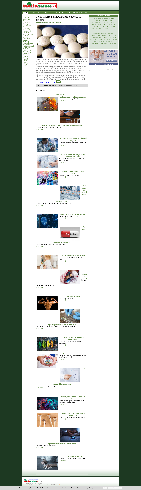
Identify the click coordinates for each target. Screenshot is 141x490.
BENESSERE (33, 13)
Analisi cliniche (28, 18)
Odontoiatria (27, 50)
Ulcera (111, 47)
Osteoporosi (95, 43)
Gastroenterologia (28, 34)
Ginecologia (26, 38)
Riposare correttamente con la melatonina (62, 444)
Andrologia (26, 19)
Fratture (97, 32)
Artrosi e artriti (109, 22)
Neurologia (26, 47)
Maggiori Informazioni (114, 488)
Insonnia (93, 35)
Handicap (26, 41)
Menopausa (99, 39)
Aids (99, 19)
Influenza (111, 34)
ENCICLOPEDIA (78, 13)
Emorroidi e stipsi (97, 30)
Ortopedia (26, 53)
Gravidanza (26, 40)
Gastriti (104, 32)
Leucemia (110, 35)
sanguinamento (68, 85)
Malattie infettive (28, 43)
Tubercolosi (98, 47)
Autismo (98, 24)
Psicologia (26, 58)
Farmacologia (27, 31)
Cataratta (96, 26)
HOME (26, 13)
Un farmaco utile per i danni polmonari (73, 97)
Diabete (25, 27)
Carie (115, 24)
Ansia (111, 20)
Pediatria (25, 55)
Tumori (25, 62)
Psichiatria (26, 56)
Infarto (103, 34)
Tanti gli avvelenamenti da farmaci (73, 255)
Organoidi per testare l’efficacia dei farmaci (61, 324)
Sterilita (110, 45)
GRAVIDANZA (49, 13)
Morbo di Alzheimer (105, 41)
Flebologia (26, 33)
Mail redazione (63, 485)
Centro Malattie (103, 16)
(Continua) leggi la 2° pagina (47, 82)
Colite (98, 28)
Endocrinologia (27, 30)
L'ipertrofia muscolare (73, 296)
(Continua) (62, 100)
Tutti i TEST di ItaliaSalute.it (103, 64)
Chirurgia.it (26, 24)
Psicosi (96, 45)
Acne (95, 19)
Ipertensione (102, 35)
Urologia (25, 64)
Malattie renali (27, 44)
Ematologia (26, 28)
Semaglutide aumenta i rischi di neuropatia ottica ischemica (62, 125)
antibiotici (75, 85)
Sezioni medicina (28, 16)
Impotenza (96, 34)
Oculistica (26, 49)
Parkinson (104, 43)
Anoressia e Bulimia (101, 20)
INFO (86, 13)
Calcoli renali (107, 24)
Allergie (105, 19)
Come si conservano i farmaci (73, 354)
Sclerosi (25, 59)
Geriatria (25, 37)
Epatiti (106, 30)
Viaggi (25, 65)
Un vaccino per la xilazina (73, 456)
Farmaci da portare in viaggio (84, 274)
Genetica (25, 35)
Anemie (111, 19)
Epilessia (113, 30)
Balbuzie (25, 21)
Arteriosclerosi (97, 22)
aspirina (61, 85)
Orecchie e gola (28, 52)
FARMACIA (68, 13)
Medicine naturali (28, 46)
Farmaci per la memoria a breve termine (73, 214)
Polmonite (112, 43)
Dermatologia (27, 25)
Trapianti (25, 61)
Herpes (110, 32)
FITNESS (41, 13)
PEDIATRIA (59, 13)
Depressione (106, 28)
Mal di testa (103, 37)
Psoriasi (102, 45)
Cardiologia (26, 22)
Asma (92, 24)
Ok (105, 488)
